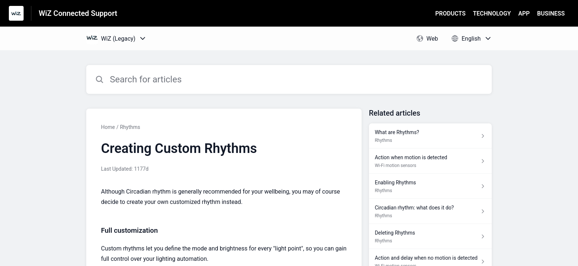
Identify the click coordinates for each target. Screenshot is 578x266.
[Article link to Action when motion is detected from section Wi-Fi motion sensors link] (430, 161)
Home (108, 127)
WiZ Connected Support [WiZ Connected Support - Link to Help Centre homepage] (78, 13)
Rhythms (130, 127)
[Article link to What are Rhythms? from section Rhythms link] (430, 136)
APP (524, 13)
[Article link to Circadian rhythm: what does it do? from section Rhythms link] (430, 211)
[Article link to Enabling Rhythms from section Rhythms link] (430, 186)
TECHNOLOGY (492, 13)
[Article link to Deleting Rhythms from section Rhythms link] (430, 236)
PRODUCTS (450, 13)
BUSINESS (551, 13)
